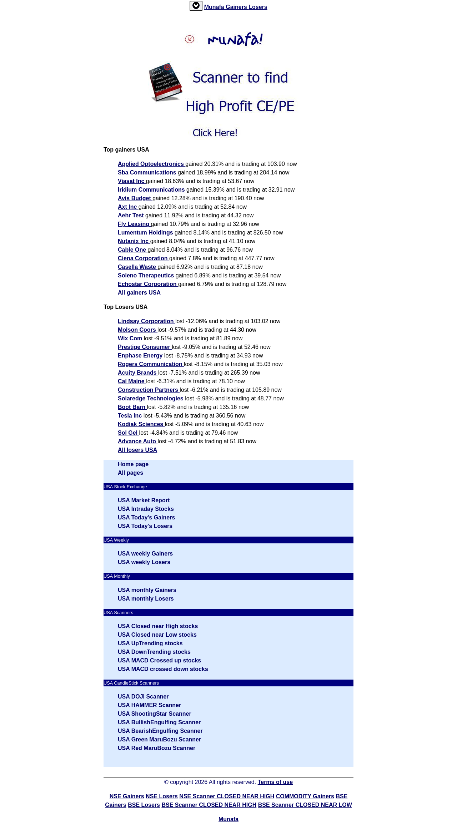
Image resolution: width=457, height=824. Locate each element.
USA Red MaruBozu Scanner (156, 748)
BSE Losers (144, 805)
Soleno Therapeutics (147, 275)
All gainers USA (139, 293)
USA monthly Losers (146, 599)
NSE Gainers (127, 796)
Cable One (133, 250)
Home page (133, 464)
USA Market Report (144, 500)
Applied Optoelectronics (151, 164)
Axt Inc (128, 207)
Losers (257, 7)
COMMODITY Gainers (305, 796)
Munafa (215, 7)
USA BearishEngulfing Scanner (160, 731)
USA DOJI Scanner (143, 697)
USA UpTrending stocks (150, 643)
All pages (130, 473)
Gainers (237, 7)
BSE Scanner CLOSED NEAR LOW (305, 805)
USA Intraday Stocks (146, 509)
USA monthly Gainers (147, 590)
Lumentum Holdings (146, 233)
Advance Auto (137, 441)
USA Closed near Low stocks (157, 635)
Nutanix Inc (134, 241)
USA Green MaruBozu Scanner (159, 739)
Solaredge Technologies (151, 398)
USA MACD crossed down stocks (163, 669)
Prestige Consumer (145, 347)
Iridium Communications (152, 190)
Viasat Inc (132, 181)
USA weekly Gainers (145, 554)
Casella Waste (137, 267)
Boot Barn (132, 407)
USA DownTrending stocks (154, 652)
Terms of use (275, 782)
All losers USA (137, 450)
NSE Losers (162, 796)
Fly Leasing (134, 224)
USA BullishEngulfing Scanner (159, 722)
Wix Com (131, 338)
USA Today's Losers (145, 526)
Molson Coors (137, 330)
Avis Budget (135, 198)
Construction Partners (149, 390)
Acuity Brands (138, 373)
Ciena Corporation (143, 258)
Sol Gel (128, 433)
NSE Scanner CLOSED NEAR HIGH (226, 796)
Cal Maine (132, 381)
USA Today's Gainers (146, 517)
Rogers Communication (151, 364)
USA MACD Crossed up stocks (159, 660)
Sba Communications (148, 172)
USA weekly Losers (144, 562)
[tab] (196, 6)
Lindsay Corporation (146, 321)
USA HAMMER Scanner (149, 705)
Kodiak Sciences (141, 424)
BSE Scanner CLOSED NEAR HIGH (208, 805)
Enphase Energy (141, 355)
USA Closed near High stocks (158, 626)
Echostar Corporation (148, 284)
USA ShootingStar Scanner (154, 714)
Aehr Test (131, 215)
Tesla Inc (131, 416)
